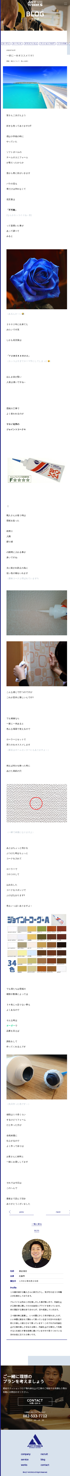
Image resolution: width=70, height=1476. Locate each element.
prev (21, 1212)
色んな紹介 (24, 61)
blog (43, 1459)
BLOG (36, 1230)
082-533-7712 (35, 1415)
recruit (44, 1454)
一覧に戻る (37, 1224)
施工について (15, 61)
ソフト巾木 (62, 43)
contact (45, 1464)
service (24, 1459)
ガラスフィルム (31, 43)
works (24, 1464)
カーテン (5, 43)
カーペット (17, 43)
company (25, 1454)
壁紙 (7, 61)
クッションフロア (47, 43)
